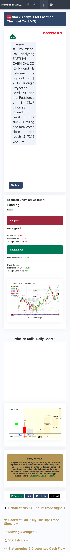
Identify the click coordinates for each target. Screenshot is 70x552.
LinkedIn (41, 462)
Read (15, 151)
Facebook (16, 462)
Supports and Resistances (35, 266)
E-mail (55, 462)
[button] (28, 4)
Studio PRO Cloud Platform (42, 442)
